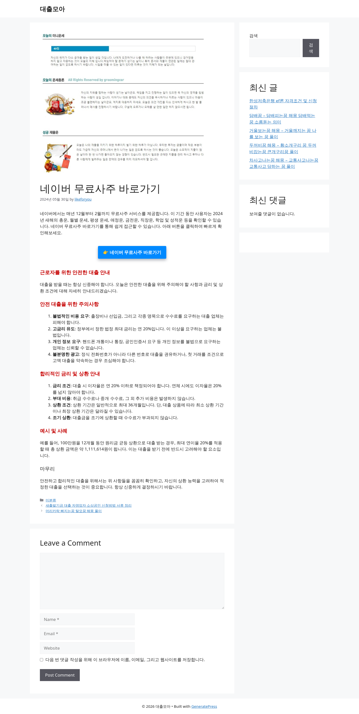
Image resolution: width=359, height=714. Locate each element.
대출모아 (52, 8)
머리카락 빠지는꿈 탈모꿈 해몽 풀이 (74, 510)
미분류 (51, 500)
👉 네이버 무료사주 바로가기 (132, 252)
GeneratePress (204, 706)
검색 (253, 35)
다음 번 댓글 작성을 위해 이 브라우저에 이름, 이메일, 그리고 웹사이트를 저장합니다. (125, 659)
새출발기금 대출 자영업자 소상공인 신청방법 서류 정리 (89, 505)
